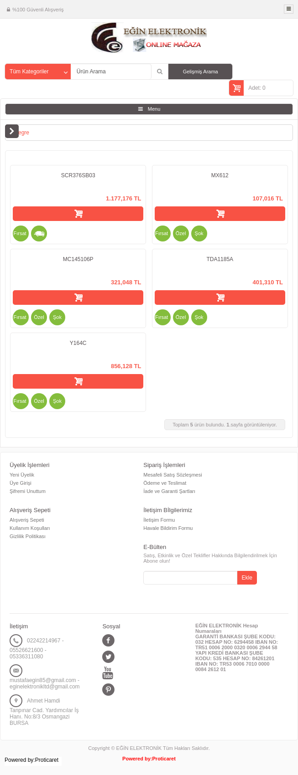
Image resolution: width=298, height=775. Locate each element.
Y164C (78, 343)
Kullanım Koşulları (30, 528)
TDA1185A (219, 259)
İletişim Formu (159, 520)
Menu (154, 109)
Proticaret (164, 758)
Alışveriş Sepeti (27, 520)
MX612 (220, 175)
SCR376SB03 (78, 175)
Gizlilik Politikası (28, 536)
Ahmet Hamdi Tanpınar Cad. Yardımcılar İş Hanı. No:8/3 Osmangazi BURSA (44, 712)
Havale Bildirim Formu (168, 528)
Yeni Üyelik (22, 474)
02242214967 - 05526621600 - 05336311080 (37, 648)
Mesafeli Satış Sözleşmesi (172, 474)
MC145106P (78, 259)
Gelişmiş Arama (200, 71)
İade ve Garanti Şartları (169, 491)
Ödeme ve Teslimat (164, 483)
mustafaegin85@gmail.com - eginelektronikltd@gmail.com (45, 683)
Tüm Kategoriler (29, 71)
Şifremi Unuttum (28, 491)
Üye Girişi (20, 483)
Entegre (19, 132)
